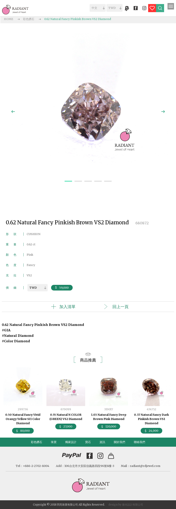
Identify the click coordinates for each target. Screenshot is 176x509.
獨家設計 (70, 442)
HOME (8, 19)
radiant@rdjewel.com (145, 466)
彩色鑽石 (28, 19)
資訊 (102, 442)
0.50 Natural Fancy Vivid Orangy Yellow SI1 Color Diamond (22, 419)
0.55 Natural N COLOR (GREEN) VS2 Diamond (65, 417)
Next (163, 112)
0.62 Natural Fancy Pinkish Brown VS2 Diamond (77, 19)
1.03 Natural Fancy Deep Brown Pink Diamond (108, 417)
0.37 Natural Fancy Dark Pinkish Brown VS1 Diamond (151, 419)
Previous (13, 112)
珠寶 (54, 442)
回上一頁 (120, 306)
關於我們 (119, 442)
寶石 (88, 442)
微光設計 (127, 504)
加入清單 (67, 306)
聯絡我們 (139, 442)
